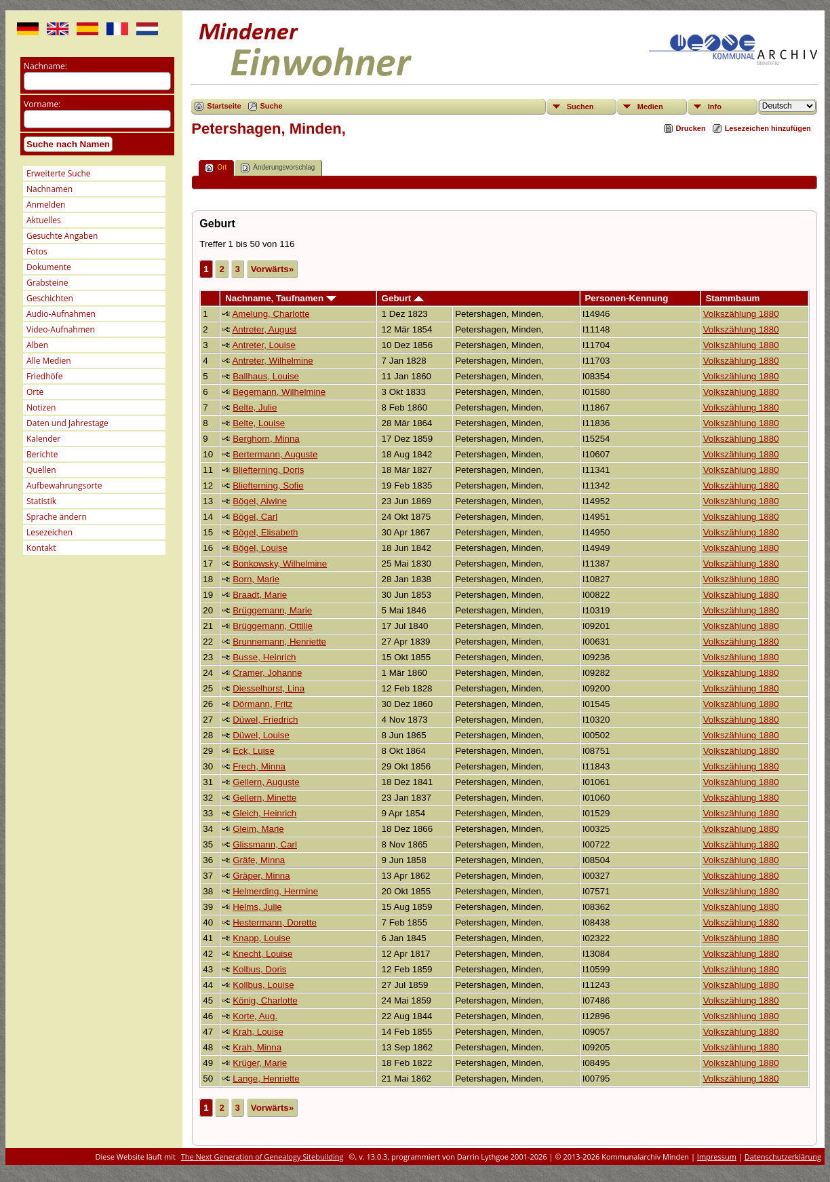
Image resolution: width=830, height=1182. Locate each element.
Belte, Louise (259, 423)
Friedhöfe (44, 376)
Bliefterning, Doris (268, 470)
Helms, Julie (257, 907)
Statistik (41, 501)
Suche (271, 106)
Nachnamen (49, 189)
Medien (650, 106)
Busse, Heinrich (264, 657)
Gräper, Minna (261, 876)
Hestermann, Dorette (275, 922)
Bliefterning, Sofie (268, 485)
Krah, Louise (258, 1032)
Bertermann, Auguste (275, 454)
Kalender (43, 438)
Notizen (41, 407)
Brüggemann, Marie (272, 610)
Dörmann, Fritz (262, 704)
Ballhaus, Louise (266, 376)
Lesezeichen (49, 532)
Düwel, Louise (261, 735)
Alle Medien (48, 360)
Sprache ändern (56, 516)
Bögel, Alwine (260, 501)
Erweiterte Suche (58, 173)
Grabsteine (47, 282)
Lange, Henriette (266, 1078)
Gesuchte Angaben (62, 236)
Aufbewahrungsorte (64, 485)
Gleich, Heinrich (264, 813)
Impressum (716, 1156)
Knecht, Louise (262, 954)
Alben (37, 345)
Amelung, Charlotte (270, 314)
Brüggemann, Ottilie (273, 626)
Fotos (36, 251)
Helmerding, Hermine (275, 891)
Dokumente (48, 267)
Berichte (42, 454)
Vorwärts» (272, 269)
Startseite (224, 106)
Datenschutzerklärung (783, 1156)
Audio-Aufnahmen (61, 314)
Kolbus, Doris (259, 969)
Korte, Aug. (255, 1016)
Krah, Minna (257, 1047)
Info (715, 106)
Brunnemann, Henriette (279, 641)
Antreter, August (264, 329)
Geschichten (49, 298)
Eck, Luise (254, 751)
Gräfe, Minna (259, 860)
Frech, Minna (259, 766)
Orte (34, 392)
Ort (215, 168)
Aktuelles (43, 220)
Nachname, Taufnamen (280, 298)
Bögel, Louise (260, 548)
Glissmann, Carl (265, 844)
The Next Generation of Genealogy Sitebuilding (262, 1156)
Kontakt (41, 548)
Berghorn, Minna (266, 439)
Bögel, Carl (255, 517)
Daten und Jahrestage (67, 423)
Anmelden (45, 204)
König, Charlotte (265, 1000)
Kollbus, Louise (263, 985)
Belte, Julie (255, 407)
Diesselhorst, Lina (268, 688)
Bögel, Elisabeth (265, 532)
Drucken (691, 128)
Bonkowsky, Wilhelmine (280, 563)
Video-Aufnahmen (60, 329)
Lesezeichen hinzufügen (768, 128)
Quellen (41, 470)
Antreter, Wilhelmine (272, 361)
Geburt (403, 298)
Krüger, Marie (260, 1063)
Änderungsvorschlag (278, 168)
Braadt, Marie (260, 595)
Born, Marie (256, 579)
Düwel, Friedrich (265, 719)
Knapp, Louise (261, 938)
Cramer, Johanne (267, 673)
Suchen (580, 106)
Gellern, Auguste (266, 782)
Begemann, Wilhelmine (279, 392)
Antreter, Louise (263, 345)
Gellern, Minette (264, 798)
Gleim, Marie (258, 829)
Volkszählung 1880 (741, 314)
